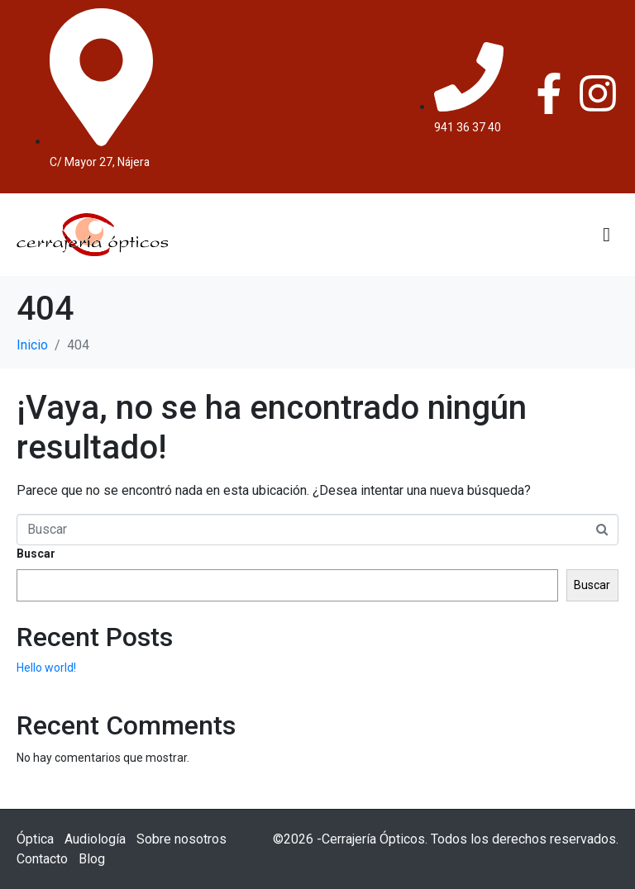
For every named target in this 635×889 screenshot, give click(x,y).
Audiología (95, 839)
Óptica (35, 839)
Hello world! (46, 667)
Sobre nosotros (181, 839)
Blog (92, 859)
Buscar (36, 553)
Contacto (42, 859)
